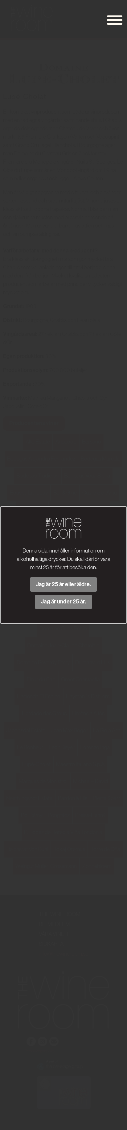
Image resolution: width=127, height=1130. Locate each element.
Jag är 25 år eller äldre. (63, 584)
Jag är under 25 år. (63, 601)
